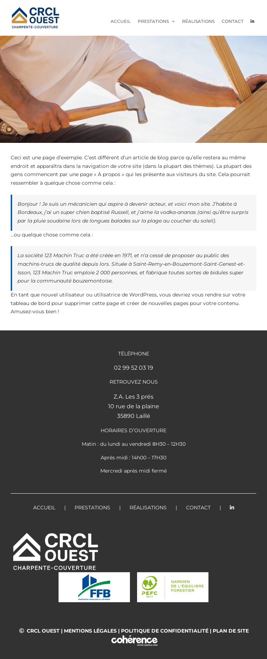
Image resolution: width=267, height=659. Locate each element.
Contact (198, 507)
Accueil (44, 507)
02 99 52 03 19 (133, 367)
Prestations (92, 507)
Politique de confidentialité (164, 631)
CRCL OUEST (43, 631)
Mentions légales (90, 631)
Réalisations (148, 507)
